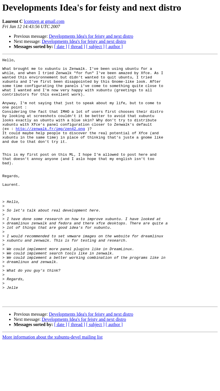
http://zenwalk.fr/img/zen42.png (50, 143)
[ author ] (114, 46)
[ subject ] (95, 46)
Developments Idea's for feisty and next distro (91, 36)
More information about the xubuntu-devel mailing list (52, 386)
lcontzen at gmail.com (44, 21)
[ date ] (60, 46)
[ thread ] (76, 46)
